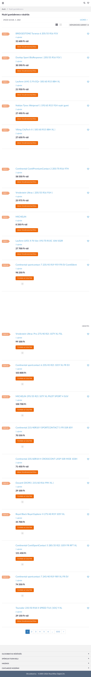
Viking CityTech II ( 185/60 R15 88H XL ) (35, 130)
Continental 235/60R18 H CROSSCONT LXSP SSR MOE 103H (46, 459)
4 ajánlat (19, 37)
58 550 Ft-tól (22, 177)
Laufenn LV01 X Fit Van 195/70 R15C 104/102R (39, 241)
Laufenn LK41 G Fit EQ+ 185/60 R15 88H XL (38, 82)
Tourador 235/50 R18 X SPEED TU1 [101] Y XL (39, 608)
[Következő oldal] (63, 632)
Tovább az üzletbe (24, 278)
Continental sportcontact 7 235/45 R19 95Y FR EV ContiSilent (46, 265)
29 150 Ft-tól (22, 616)
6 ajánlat (19, 221)
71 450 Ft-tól (22, 467)
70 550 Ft (20, 435)
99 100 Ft (20, 342)
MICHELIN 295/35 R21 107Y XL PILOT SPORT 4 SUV (42, 396)
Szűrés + (84, 20)
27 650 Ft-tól (22, 137)
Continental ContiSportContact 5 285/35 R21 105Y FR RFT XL (46, 545)
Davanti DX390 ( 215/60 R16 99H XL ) (35, 483)
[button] (87, 3)
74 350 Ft (20, 584)
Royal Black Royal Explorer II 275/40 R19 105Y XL (40, 514)
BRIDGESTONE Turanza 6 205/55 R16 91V (37, 34)
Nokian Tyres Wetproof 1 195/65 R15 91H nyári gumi (42, 105)
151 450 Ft (21, 553)
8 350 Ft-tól (21, 225)
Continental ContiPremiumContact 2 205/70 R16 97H (42, 169)
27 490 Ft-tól (22, 113)
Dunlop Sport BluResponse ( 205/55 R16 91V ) (38, 57)
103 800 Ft (21, 373)
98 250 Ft (20, 273)
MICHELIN (21, 217)
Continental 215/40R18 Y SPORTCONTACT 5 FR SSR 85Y (44, 428)
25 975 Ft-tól (22, 201)
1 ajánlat (19, 269)
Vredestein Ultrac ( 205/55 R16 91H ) (34, 193)
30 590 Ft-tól (22, 65)
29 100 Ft (20, 491)
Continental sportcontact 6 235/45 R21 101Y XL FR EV (43, 365)
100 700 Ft (21, 404)
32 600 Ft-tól (22, 41)
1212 (58, 632)
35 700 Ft (20, 522)
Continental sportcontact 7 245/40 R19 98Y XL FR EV (42, 577)
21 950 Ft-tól (22, 89)
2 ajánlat (19, 61)
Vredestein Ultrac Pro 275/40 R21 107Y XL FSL (39, 334)
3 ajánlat (19, 85)
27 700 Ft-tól (22, 249)
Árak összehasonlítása (26, 47)
